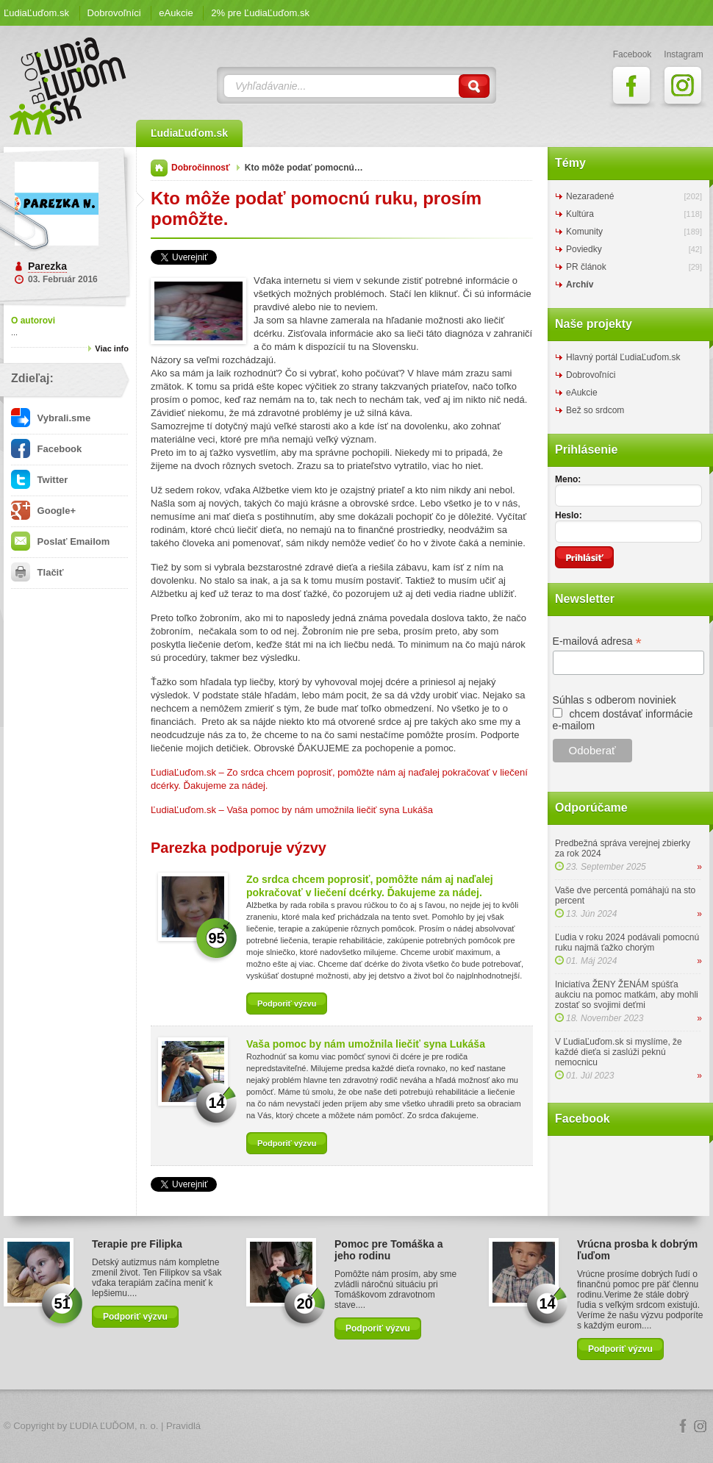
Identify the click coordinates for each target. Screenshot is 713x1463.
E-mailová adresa (597, 641)
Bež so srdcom (595, 410)
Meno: (568, 479)
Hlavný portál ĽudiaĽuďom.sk (623, 357)
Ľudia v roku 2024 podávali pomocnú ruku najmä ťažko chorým (627, 942)
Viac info (112, 348)
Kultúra (580, 214)
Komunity (584, 231)
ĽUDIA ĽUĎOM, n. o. (114, 1425)
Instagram (700, 1426)
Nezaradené (590, 196)
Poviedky (584, 249)
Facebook (46, 449)
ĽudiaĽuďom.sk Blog (68, 86)
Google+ (43, 510)
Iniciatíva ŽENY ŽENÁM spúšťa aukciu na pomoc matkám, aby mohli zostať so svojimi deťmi (626, 994)
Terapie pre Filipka (137, 1244)
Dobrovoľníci (114, 12)
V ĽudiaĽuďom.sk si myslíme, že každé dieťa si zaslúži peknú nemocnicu (618, 1052)
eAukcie (176, 12)
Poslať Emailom (60, 541)
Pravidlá (183, 1425)
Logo (356, 1426)
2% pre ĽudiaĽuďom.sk (260, 12)
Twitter (39, 480)
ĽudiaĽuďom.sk (36, 12)
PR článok (586, 267)
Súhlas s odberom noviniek (614, 700)
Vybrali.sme (50, 418)
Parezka (47, 266)
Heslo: (568, 515)
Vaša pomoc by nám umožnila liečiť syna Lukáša (365, 1044)
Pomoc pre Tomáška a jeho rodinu (388, 1250)
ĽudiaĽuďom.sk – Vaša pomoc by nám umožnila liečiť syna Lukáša (292, 809)
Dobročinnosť (200, 167)
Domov (159, 168)
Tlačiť (37, 572)
